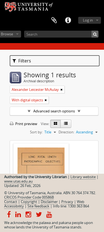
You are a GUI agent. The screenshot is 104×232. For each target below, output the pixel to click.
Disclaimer (49, 201)
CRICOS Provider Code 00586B (29, 197)
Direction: (66, 132)
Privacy (67, 201)
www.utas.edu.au (18, 181)
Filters (21, 61)
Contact (10, 201)
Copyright (29, 201)
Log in (88, 20)
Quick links (68, 20)
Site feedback (38, 206)
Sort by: (36, 132)
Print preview (23, 123)
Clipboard (54, 20)
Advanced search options (54, 111)
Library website (83, 176)
